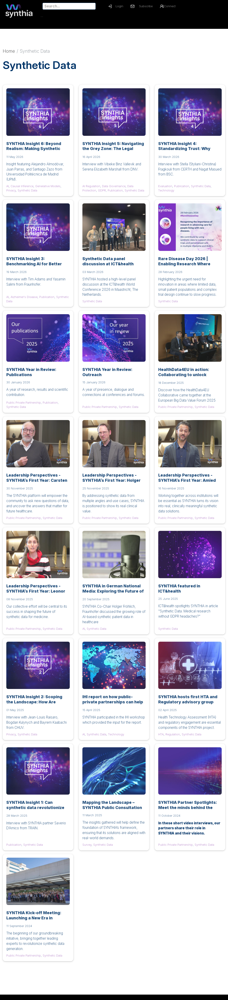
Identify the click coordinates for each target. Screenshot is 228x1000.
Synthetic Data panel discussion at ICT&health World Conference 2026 (108, 266)
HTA (161, 737)
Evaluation (165, 189)
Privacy (11, 193)
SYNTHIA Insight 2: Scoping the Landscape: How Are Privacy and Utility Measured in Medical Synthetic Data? (35, 707)
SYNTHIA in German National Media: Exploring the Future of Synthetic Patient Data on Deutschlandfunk (113, 596)
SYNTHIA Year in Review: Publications (31, 375)
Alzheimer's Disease (24, 299)
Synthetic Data (27, 193)
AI (7, 189)
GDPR (102, 193)
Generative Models (47, 189)
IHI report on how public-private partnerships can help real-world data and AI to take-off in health (113, 707)
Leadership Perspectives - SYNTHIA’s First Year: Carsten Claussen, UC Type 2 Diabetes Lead (36, 485)
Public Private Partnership (23, 405)
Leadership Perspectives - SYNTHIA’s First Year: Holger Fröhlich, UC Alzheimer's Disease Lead (111, 485)
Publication (115, 193)
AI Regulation (91, 189)
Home (9, 54)
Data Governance (114, 189)
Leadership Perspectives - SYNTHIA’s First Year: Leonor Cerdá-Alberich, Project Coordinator (35, 596)
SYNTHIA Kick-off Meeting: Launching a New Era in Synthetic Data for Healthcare (36, 920)
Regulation (172, 737)
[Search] (69, 6)
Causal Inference (22, 189)
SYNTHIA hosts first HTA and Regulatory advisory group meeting (187, 704)
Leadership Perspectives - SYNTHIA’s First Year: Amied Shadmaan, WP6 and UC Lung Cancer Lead (188, 485)
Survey (86, 847)
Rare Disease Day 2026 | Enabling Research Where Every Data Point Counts (184, 266)
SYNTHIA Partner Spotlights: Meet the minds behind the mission (187, 810)
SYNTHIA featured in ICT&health (179, 591)
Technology (166, 193)
